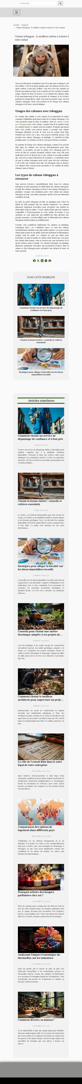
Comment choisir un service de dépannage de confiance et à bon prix (41, 309)
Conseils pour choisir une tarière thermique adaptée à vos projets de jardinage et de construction (39, 635)
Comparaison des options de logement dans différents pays (36, 828)
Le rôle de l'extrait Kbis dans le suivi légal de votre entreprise (40, 763)
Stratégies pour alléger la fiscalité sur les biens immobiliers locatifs (41, 373)
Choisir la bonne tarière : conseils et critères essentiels (41, 341)
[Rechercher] (38, 3)
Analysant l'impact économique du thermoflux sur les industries (39, 956)
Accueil (16, 25)
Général (25, 25)
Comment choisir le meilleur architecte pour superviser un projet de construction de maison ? (40, 700)
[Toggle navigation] (16, 12)
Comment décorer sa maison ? (36, 1020)
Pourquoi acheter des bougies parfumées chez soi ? (36, 893)
